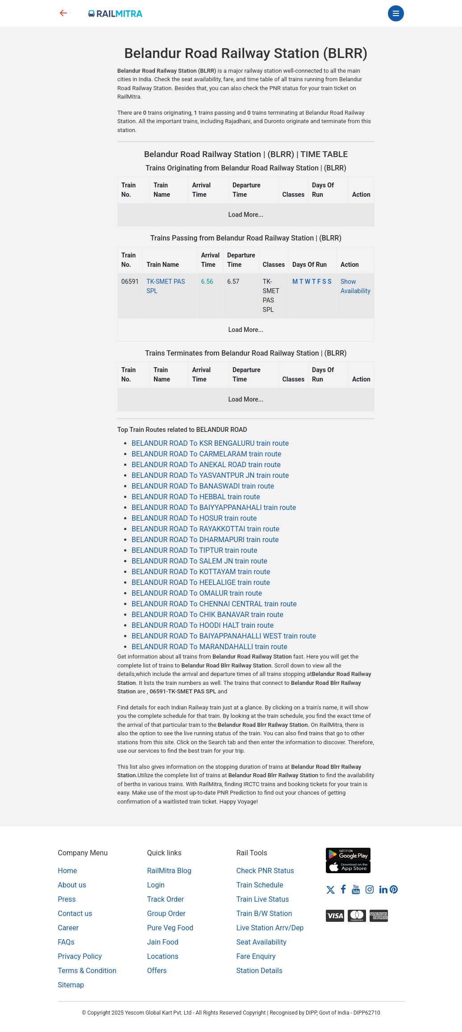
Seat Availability (262, 942)
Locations (163, 956)
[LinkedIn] (383, 889)
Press (67, 899)
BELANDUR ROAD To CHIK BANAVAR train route (207, 614)
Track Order (165, 899)
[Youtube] (356, 889)
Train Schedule (260, 885)
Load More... (246, 214)
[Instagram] (370, 889)
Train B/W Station (264, 913)
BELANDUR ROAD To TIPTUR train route (195, 550)
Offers (157, 970)
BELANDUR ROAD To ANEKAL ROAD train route (206, 464)
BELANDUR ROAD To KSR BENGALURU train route (210, 443)
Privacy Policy (80, 956)
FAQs (66, 942)
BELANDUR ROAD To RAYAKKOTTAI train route (205, 529)
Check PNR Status (265, 870)
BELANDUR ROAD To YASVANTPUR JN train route (210, 475)
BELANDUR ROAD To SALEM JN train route (199, 561)
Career (68, 928)
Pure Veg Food (170, 928)
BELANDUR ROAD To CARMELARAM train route (206, 454)
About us (72, 885)
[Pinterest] (394, 889)
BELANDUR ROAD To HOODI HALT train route (203, 625)
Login (156, 885)
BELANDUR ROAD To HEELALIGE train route (201, 582)
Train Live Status (263, 899)
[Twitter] (330, 889)
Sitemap (71, 985)
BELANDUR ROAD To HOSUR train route (194, 518)
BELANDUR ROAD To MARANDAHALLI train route (209, 646)
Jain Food (163, 942)
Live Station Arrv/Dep (270, 928)
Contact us (75, 913)
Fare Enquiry (256, 956)
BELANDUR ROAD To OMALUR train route (197, 593)
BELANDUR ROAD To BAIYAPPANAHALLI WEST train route (224, 636)
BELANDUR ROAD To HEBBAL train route (196, 497)
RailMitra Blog (169, 870)
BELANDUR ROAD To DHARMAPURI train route (205, 539)
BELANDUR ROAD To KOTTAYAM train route (201, 572)
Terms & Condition (87, 970)
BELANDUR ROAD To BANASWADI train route (203, 486)
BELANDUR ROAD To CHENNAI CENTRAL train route (214, 604)
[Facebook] (343, 889)
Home (67, 870)
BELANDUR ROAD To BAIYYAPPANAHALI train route (214, 507)
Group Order (166, 913)
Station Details (260, 970)
